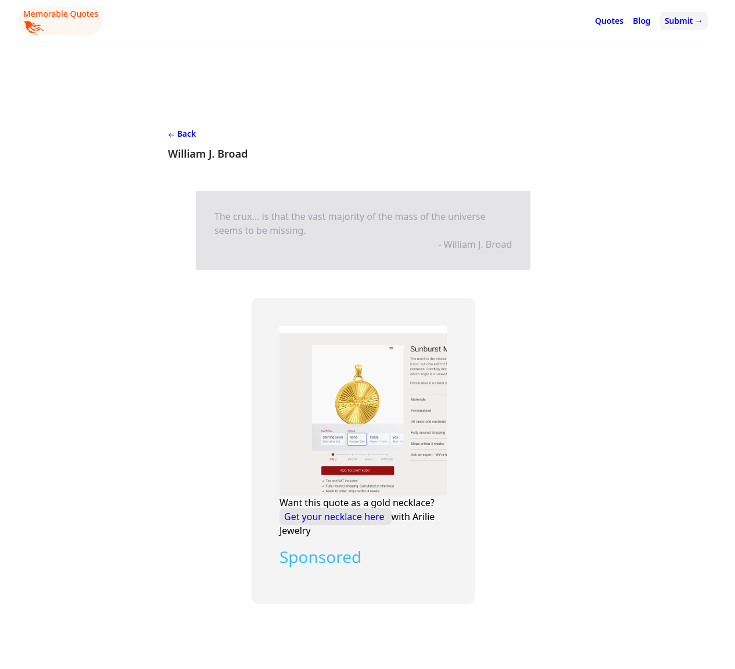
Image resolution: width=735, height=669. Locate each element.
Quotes (609, 20)
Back (182, 133)
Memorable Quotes (60, 21)
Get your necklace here (335, 516)
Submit (684, 20)
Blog (642, 20)
